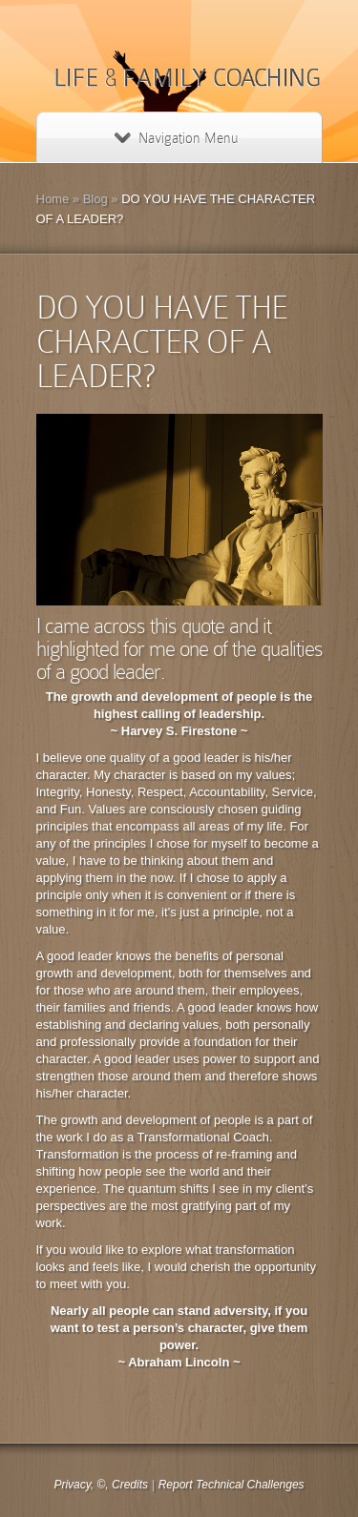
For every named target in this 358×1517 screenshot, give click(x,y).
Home (53, 199)
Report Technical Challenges (231, 1484)
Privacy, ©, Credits (100, 1484)
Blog (95, 199)
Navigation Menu (176, 138)
